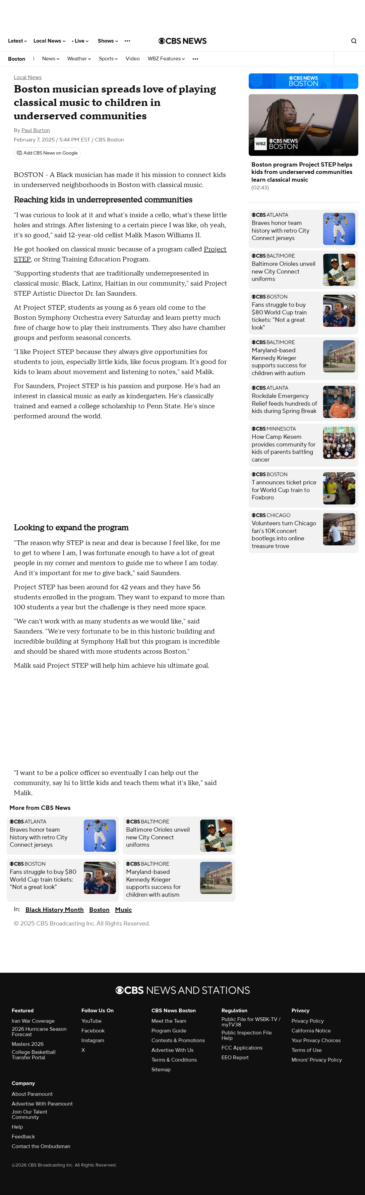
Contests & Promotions (178, 1040)
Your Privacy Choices (316, 1040)
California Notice (311, 1030)
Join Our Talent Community (29, 1114)
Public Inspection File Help (247, 1035)
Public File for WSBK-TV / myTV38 (251, 1022)
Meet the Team (168, 1021)
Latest (17, 41)
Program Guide (168, 1030)
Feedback (23, 1136)
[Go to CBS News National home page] (183, 41)
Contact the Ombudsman (41, 1146)
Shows (108, 41)
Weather (79, 59)
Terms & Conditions (174, 1060)
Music (123, 910)
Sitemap (161, 1069)
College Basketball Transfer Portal (34, 1055)
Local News (49, 41)
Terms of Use (307, 1050)
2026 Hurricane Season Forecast (39, 1031)
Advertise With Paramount (42, 1104)
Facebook (93, 1030)
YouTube (91, 1021)
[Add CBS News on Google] (47, 153)
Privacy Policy (308, 1021)
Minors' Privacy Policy (317, 1060)
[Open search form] (354, 41)
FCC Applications (242, 1048)
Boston (16, 59)
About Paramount (32, 1094)
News (50, 59)
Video (133, 59)
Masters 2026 (28, 1044)
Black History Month (54, 910)
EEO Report (235, 1057)
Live (81, 41)
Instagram (92, 1040)
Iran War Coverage (33, 1021)
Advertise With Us (172, 1050)
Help (17, 1127)
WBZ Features (166, 59)
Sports (108, 59)
